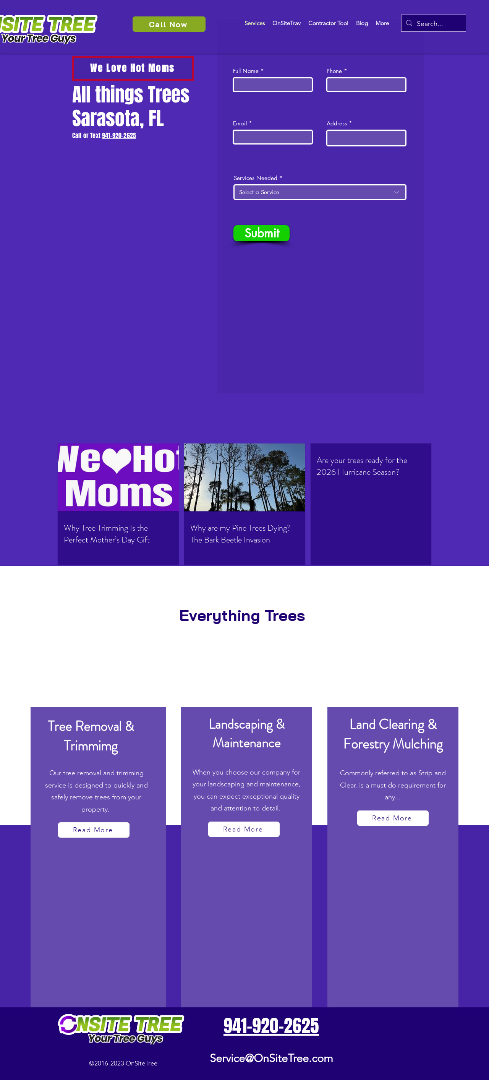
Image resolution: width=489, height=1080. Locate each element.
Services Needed (255, 178)
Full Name (246, 71)
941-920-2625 (119, 135)
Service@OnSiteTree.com (271, 1058)
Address (337, 123)
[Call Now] (169, 24)
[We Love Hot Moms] (133, 68)
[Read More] (94, 830)
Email (240, 123)
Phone (334, 71)
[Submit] (261, 233)
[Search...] (433, 24)
